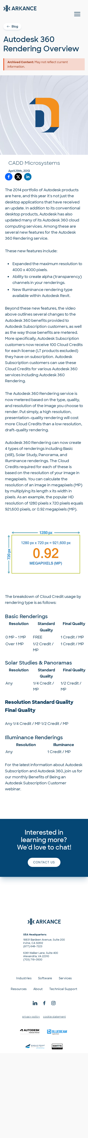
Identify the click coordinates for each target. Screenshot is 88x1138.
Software (45, 978)
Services (65, 978)
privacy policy (31, 1016)
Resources (19, 989)
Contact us (44, 862)
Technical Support (63, 989)
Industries (23, 978)
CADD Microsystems (34, 163)
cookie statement (54, 1016)
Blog (12, 26)
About (38, 989)
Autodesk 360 (55, 220)
